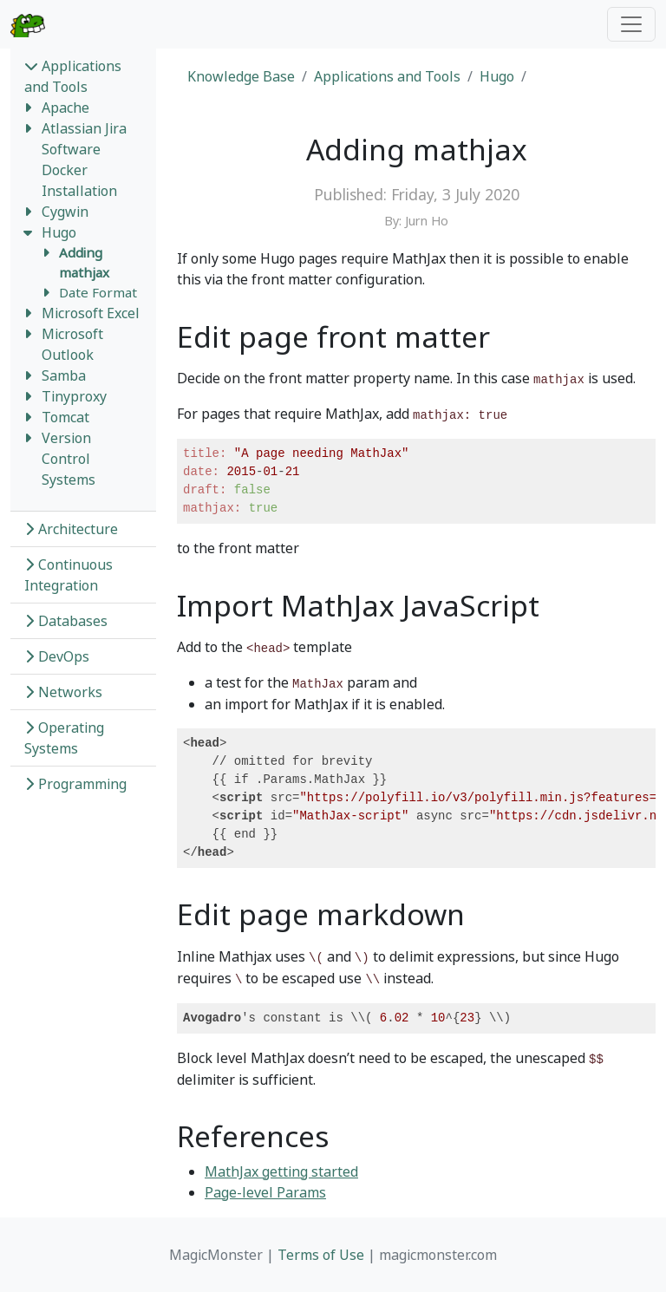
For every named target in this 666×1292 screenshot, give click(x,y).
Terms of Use (321, 1254)
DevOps (56, 656)
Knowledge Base (241, 76)
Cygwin (65, 211)
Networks (63, 691)
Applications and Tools (72, 76)
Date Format (98, 292)
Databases (66, 620)
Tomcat (65, 417)
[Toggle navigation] (631, 24)
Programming (75, 783)
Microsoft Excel (91, 313)
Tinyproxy (74, 396)
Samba (64, 375)
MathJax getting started (281, 1171)
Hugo (59, 232)
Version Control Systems (68, 458)
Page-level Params (265, 1192)
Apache (65, 107)
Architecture (71, 528)
